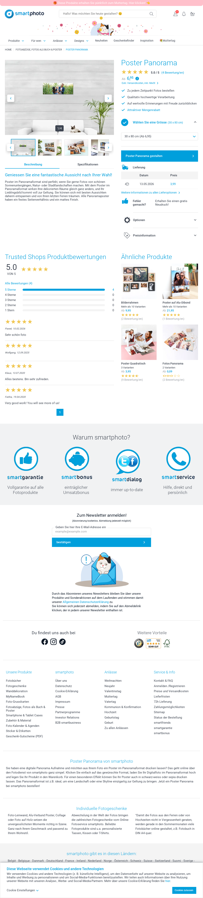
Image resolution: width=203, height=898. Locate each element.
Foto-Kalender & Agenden (22, 726)
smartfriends (162, 722)
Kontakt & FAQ (163, 681)
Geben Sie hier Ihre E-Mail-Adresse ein (81, 527)
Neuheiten (101, 40)
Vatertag (110, 701)
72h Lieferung (163, 701)
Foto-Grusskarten (17, 701)
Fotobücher (13, 681)
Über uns (61, 681)
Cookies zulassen (184, 890)
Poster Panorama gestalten (144, 156)
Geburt (108, 722)
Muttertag (110, 696)
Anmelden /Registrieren (169, 686)
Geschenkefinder (124, 40)
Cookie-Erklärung (66, 691)
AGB (58, 696)
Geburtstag (111, 717)
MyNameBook (15, 696)
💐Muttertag (167, 40)
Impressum (62, 701)
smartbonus (162, 733)
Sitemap (159, 712)
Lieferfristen (162, 696)
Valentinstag (112, 691)
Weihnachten (113, 681)
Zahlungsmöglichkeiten (169, 707)
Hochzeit (110, 712)
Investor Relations (67, 717)
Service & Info (164, 672)
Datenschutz (63, 686)
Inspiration (146, 40)
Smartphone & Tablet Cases (24, 715)
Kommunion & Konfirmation (122, 707)
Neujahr (109, 686)
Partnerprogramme (67, 712)
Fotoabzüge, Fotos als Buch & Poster (25, 708)
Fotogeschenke (16, 686)
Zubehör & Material (18, 720)
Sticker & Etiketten (18, 731)
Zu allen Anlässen (116, 728)
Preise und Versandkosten (171, 691)
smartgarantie (163, 728)
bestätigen (63, 542)
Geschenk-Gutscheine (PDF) (24, 736)
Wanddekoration (17, 691)
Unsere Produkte (19, 672)
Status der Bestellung (168, 717)
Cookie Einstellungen (23, 890)
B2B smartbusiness (68, 722)
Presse (59, 707)
